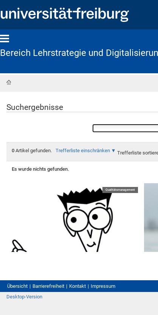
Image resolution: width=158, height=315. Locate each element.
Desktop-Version (24, 297)
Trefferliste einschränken (83, 150)
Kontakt (77, 286)
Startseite (8, 82)
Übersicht (17, 286)
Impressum (103, 286)
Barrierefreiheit (48, 286)
